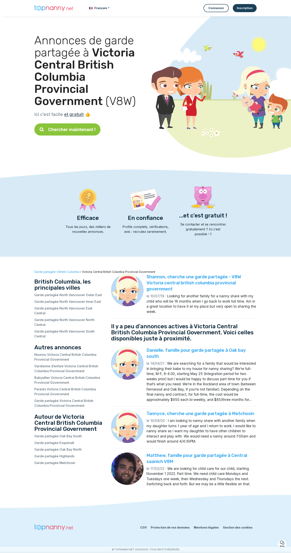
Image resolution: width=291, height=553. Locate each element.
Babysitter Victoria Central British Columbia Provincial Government (67, 380)
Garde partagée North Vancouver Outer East (68, 295)
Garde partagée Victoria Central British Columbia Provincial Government (63, 403)
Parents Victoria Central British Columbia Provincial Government (65, 391)
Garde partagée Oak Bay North (58, 449)
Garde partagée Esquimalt (54, 443)
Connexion (216, 8)
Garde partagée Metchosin (54, 463)
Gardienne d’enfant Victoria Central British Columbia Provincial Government (66, 368)
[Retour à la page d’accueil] (54, 8)
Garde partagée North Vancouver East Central (63, 310)
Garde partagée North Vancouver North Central (64, 322)
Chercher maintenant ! (67, 129)
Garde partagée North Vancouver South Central (64, 333)
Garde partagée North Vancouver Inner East (67, 302)
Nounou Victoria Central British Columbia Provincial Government (65, 357)
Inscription (245, 8)
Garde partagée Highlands (54, 456)
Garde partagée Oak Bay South (58, 436)
